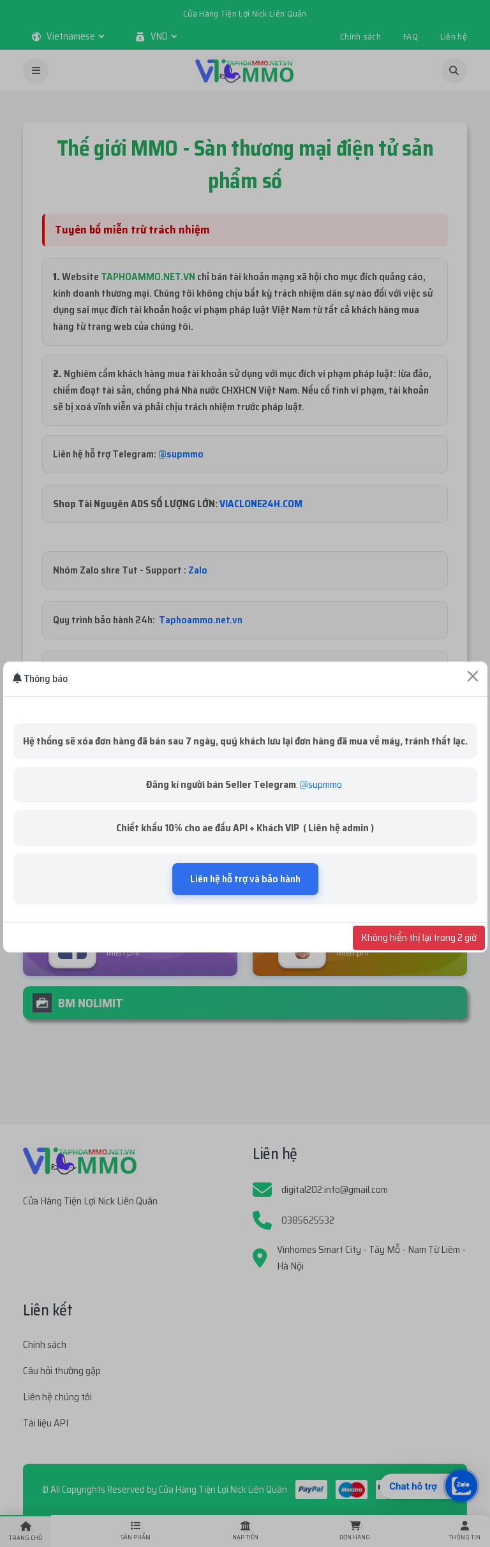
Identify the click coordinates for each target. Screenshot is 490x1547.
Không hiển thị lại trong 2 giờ (419, 937)
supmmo (325, 784)
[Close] (473, 676)
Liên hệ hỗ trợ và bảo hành (245, 879)
